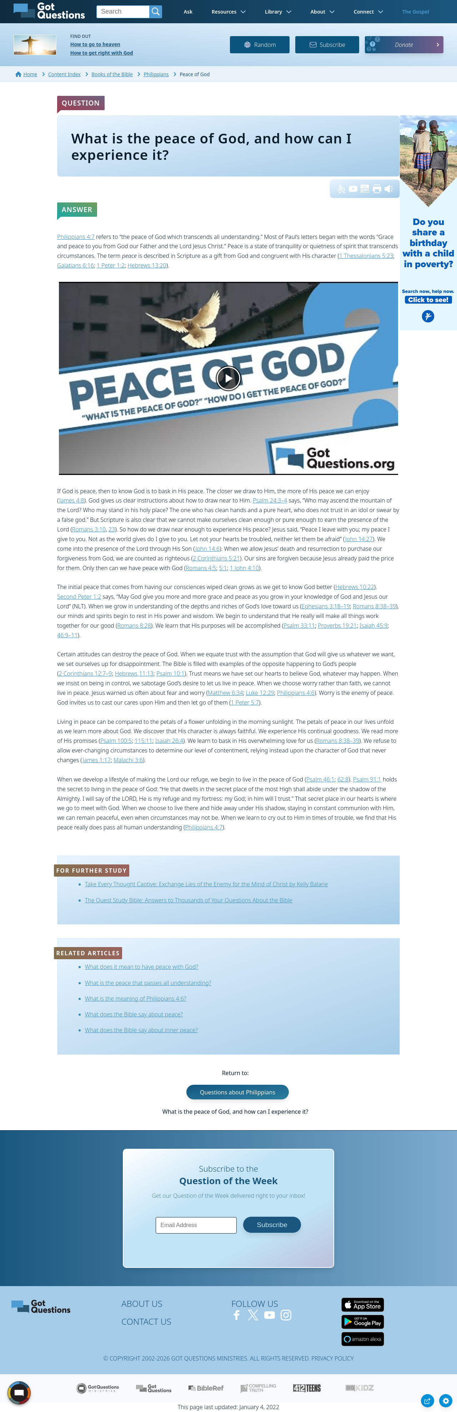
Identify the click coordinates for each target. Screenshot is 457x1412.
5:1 (223, 568)
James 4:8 (71, 500)
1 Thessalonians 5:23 (366, 256)
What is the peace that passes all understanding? (148, 983)
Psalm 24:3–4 (270, 500)
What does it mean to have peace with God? (141, 967)
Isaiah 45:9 (373, 625)
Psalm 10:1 (170, 673)
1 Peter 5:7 (245, 702)
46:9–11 (67, 635)
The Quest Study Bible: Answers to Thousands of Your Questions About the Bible (188, 900)
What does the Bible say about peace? (134, 1014)
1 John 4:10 (244, 568)
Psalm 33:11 (299, 625)
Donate (404, 45)
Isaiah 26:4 (169, 741)
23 (112, 529)
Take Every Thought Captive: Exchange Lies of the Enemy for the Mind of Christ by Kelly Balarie (206, 884)
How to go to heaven (95, 44)
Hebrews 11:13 (134, 673)
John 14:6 (207, 549)
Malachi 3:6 (128, 760)
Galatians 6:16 (75, 265)
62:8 (342, 779)
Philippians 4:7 (76, 237)
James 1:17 (96, 760)
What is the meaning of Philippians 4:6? (135, 998)
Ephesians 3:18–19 (326, 606)
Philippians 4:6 (296, 693)
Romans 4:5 (201, 568)
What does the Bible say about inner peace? (141, 1030)
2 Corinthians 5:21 (216, 558)
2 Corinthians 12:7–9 (85, 673)
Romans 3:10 (89, 529)
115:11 (143, 741)
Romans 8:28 (134, 625)
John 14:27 (359, 539)
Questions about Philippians (237, 1092)
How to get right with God (101, 52)
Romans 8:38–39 (374, 606)
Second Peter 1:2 (79, 596)
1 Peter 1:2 (111, 265)
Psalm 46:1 (320, 779)
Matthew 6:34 (225, 693)
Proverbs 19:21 (337, 625)
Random (259, 45)
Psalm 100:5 (116, 741)
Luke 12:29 (260, 693)
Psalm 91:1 (367, 779)
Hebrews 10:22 (354, 587)
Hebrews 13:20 (146, 265)
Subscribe (327, 45)
